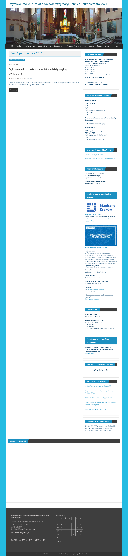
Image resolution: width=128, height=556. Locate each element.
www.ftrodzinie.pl (90, 354)
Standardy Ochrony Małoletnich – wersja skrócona (100, 158)
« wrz (57, 542)
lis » (61, 542)
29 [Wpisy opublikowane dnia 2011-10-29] (77, 534)
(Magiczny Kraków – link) (93, 214)
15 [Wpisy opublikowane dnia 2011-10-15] (77, 528)
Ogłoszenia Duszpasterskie (17, 59)
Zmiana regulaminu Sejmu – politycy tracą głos (98, 398)
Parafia (18, 46)
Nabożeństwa (89, 46)
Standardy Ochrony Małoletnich (94, 154)
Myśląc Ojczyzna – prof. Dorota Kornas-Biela (98, 386)
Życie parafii (58, 46)
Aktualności (30, 46)
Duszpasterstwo (44, 46)
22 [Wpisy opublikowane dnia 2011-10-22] (77, 531)
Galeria (99, 46)
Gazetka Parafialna (74, 46)
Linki (106, 46)
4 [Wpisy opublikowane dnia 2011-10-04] (61, 525)
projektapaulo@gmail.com (96, 289)
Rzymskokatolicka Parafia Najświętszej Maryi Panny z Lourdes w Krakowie (58, 4)
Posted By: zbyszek (16, 78)
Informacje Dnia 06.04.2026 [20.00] (95, 409)
